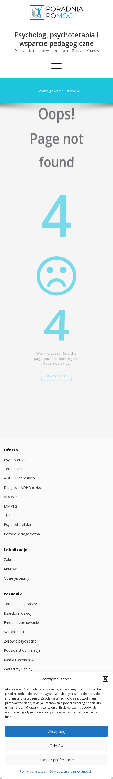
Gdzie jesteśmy (16, 578)
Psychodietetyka (17, 524)
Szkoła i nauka (16, 631)
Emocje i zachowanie (21, 622)
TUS (7, 515)
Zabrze (9, 559)
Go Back (56, 402)
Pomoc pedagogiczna (22, 534)
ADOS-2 (10, 496)
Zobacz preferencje (56, 759)
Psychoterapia (15, 459)
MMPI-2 (10, 506)
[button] (105, 678)
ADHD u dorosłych (19, 478)
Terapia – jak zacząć (21, 603)
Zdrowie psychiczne (20, 641)
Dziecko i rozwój (17, 613)
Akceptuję (56, 731)
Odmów (57, 745)
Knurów (10, 568)
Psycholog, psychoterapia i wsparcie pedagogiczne (56, 39)
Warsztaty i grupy (18, 669)
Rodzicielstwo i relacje (22, 650)
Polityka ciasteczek (33, 771)
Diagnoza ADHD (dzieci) (24, 487)
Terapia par (13, 468)
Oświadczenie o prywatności (70, 771)
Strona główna (48, 91)
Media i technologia (20, 659)
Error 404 (71, 91)
